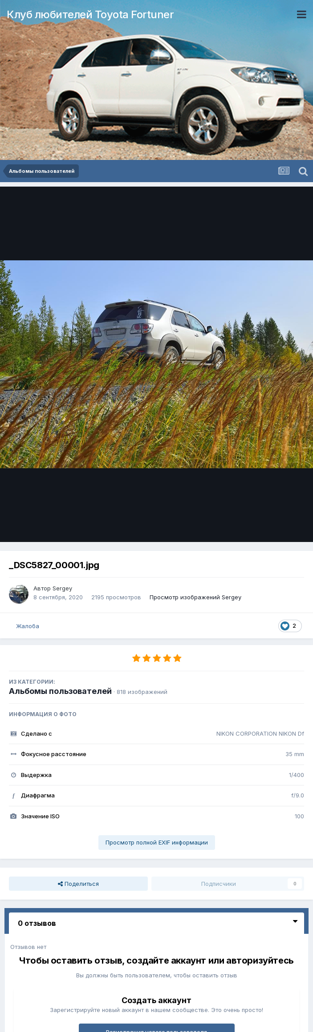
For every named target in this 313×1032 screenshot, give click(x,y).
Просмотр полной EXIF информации (157, 842)
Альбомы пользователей (60, 691)
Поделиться (78, 883)
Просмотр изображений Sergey (195, 597)
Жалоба (27, 626)
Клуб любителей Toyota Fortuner (90, 14)
